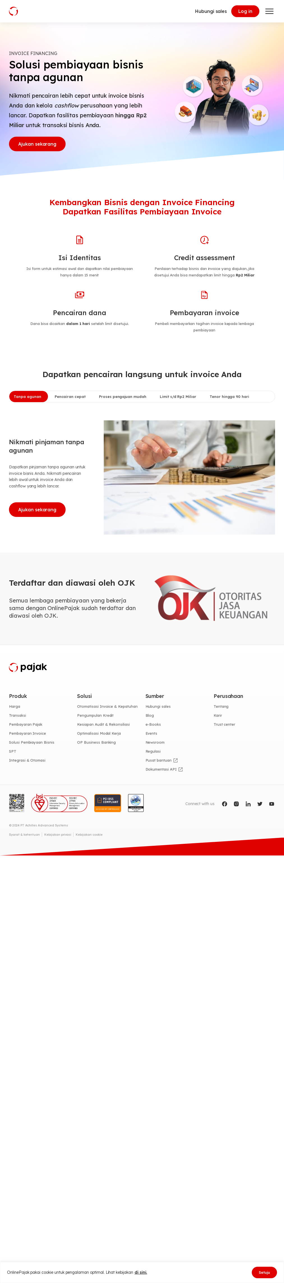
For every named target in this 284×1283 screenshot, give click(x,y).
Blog (150, 715)
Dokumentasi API (161, 769)
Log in (245, 11)
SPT (12, 751)
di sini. (141, 1272)
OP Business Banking (96, 742)
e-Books (153, 724)
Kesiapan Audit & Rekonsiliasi (103, 724)
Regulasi (153, 751)
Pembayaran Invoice (27, 733)
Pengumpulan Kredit (95, 715)
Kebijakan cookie (89, 835)
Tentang (221, 706)
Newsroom (155, 742)
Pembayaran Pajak (25, 724)
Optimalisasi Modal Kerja (99, 733)
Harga (14, 706)
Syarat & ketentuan (24, 835)
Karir (218, 715)
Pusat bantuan (159, 760)
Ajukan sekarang (37, 144)
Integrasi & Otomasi (27, 760)
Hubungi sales (211, 11)
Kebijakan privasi (57, 835)
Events (152, 733)
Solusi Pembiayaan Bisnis (31, 742)
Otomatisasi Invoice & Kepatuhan (107, 706)
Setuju (264, 1272)
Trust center (224, 724)
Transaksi (17, 715)
